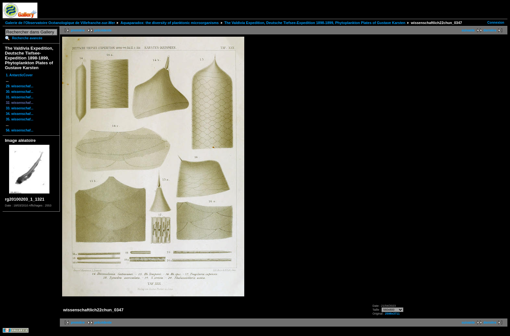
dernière (490, 30)
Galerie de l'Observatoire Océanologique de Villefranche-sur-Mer (60, 23)
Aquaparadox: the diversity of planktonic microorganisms (169, 23)
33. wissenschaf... (20, 108)
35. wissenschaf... (20, 119)
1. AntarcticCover (19, 75)
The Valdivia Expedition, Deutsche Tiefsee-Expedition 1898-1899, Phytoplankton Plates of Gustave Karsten (315, 23)
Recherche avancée (27, 38)
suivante (468, 30)
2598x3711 (392, 313)
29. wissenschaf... (20, 86)
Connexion (495, 22)
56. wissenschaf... (20, 130)
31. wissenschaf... (20, 97)
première (78, 30)
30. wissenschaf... (20, 91)
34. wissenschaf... (20, 114)
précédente (103, 30)
